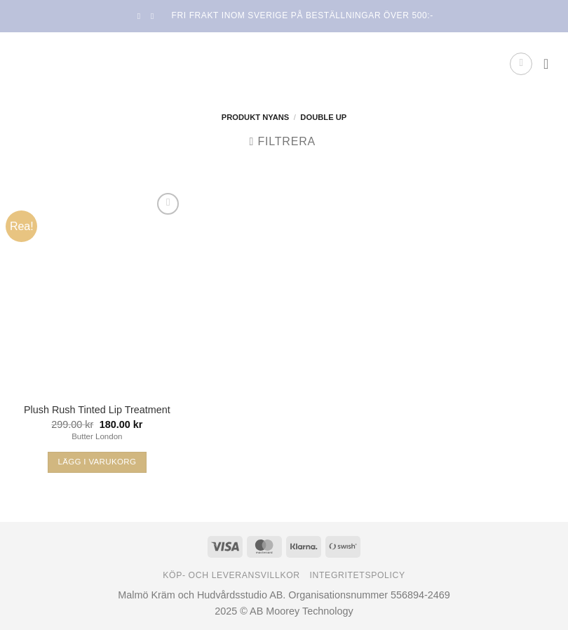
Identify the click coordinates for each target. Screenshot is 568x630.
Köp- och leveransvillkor (231, 575)
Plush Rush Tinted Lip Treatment (97, 409)
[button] (521, 64)
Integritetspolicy (357, 575)
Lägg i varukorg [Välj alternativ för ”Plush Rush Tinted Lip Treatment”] (97, 461)
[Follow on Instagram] (155, 16)
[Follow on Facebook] (141, 16)
